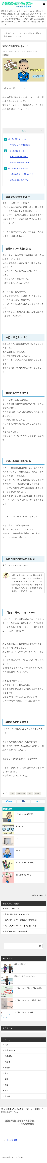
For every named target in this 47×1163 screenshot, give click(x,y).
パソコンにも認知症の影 (24, 814)
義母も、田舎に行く (13, 909)
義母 (6, 1085)
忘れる (18, 850)
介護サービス (10, 1050)
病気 (6, 1073)
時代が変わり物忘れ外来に (19, 168)
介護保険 (8, 1056)
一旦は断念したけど (16, 151)
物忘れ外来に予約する (19, 180)
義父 (30, 793)
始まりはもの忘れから (23, 875)
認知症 (6, 55)
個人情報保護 (11, 1140)
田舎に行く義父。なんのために (17, 914)
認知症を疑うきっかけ (17, 139)
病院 (6, 1079)
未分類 (7, 1068)
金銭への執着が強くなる (20, 163)
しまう (18, 838)
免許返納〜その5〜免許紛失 (16, 931)
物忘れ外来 (21, 793)
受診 (12, 793)
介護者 (7, 1062)
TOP (16, 1109)
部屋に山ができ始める (19, 157)
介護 (6, 1045)
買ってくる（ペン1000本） (25, 863)
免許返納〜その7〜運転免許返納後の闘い (21, 920)
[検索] (40, 946)
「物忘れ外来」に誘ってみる (21, 174)
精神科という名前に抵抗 (20, 145)
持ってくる (19, 826)
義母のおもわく (37, 895)
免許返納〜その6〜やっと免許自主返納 (20, 926)
